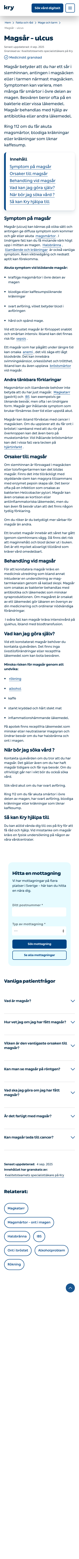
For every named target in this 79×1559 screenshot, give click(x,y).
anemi (28, 352)
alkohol (15, 689)
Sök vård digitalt (47, 8)
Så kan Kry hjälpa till (30, 201)
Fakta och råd (24, 22)
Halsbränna (51, 245)
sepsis (21, 339)
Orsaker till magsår (29, 173)
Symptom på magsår (30, 166)
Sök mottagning (39, 944)
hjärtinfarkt (13, 447)
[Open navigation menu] (70, 8)
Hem (8, 22)
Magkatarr (62, 392)
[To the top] (70, 1287)
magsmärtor (45, 236)
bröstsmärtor (60, 366)
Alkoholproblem (51, 1250)
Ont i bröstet (18, 1250)
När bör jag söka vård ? (32, 194)
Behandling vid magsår (32, 180)
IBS (27, 397)
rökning (15, 679)
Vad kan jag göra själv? (32, 187)
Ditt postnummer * (27, 905)
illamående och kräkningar (26, 250)
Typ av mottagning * (29, 924)
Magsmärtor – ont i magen (29, 1222)
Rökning (14, 1264)
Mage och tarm (48, 22)
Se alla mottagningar (39, 955)
